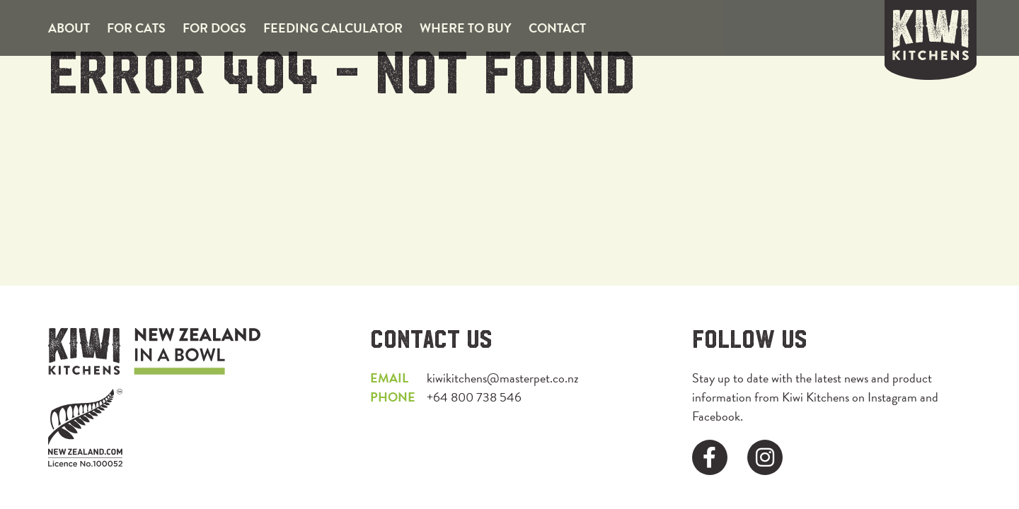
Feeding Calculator (333, 27)
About (69, 27)
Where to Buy (466, 27)
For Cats (136, 27)
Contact (557, 27)
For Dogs (214, 27)
